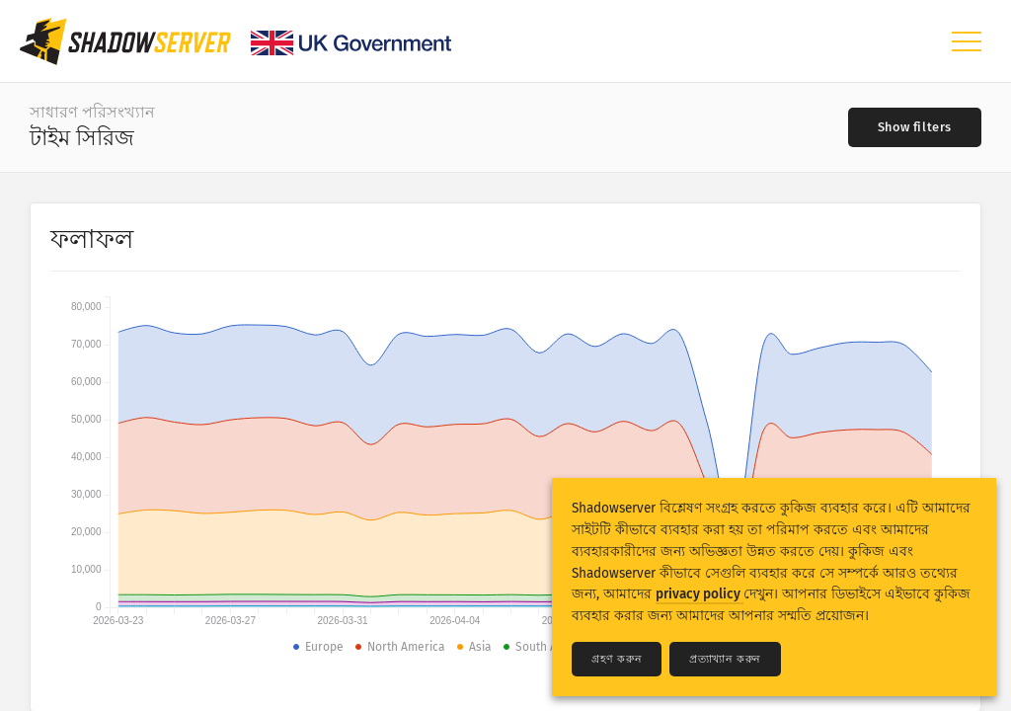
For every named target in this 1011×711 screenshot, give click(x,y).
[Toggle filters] (914, 127)
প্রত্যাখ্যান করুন (725, 659)
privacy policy (699, 594)
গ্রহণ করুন (616, 659)
